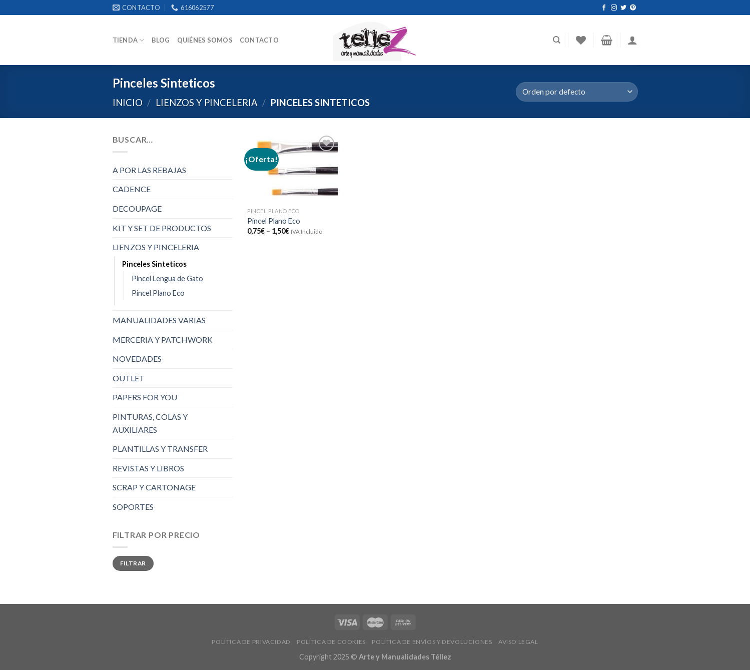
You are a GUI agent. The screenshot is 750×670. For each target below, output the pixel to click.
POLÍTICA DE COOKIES (331, 641)
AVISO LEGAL (518, 641)
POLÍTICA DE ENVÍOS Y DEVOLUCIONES (432, 641)
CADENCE (132, 189)
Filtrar (133, 563)
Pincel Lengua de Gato (167, 278)
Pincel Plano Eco (158, 293)
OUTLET (129, 378)
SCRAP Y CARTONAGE (154, 487)
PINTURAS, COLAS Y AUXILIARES (150, 423)
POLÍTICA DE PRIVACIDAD (251, 641)
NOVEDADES (137, 358)
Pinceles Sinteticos (154, 264)
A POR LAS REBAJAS (149, 170)
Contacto (259, 40)
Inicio (128, 102)
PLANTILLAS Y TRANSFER (160, 448)
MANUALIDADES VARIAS (159, 320)
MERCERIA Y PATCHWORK (163, 339)
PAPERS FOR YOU (145, 397)
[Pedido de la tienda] (576, 92)
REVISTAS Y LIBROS (148, 468)
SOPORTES (133, 506)
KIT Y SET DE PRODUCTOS (162, 228)
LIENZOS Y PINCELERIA (207, 102)
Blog (161, 40)
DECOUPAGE (137, 208)
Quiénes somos (205, 40)
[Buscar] (556, 40)
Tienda (129, 40)
